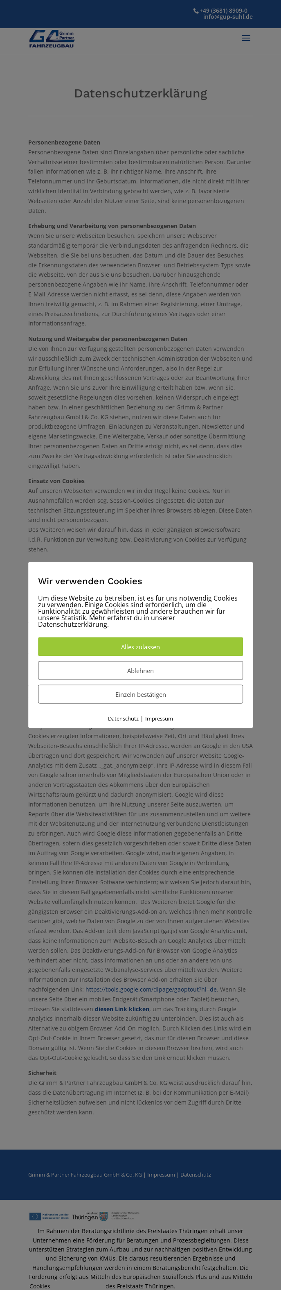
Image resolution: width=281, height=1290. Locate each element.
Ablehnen (140, 670)
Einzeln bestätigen (140, 694)
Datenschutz (123, 718)
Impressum (159, 718)
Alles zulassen (140, 646)
